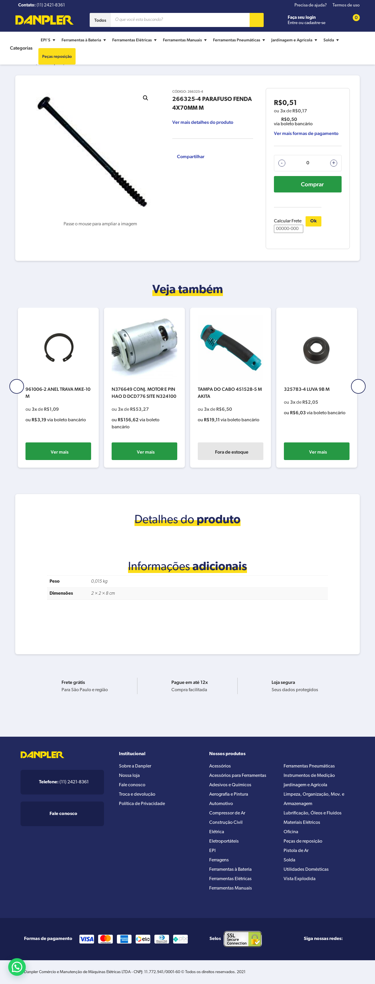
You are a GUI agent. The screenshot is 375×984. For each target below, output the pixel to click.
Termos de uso (346, 5)
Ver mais (60, 452)
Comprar (312, 184)
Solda (331, 40)
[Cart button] (352, 20)
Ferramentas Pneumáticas (240, 40)
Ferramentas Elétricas (135, 40)
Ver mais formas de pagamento (306, 133)
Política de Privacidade (142, 804)
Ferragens (219, 860)
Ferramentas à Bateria (85, 40)
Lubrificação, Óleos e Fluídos (313, 813)
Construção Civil (226, 822)
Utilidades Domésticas (306, 869)
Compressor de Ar (227, 813)
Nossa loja (129, 775)
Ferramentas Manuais (185, 40)
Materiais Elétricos (302, 822)
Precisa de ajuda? (310, 5)
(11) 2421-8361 (64, 782)
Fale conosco (132, 785)
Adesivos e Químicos (230, 785)
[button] (145, 98)
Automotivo (221, 804)
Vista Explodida (300, 879)
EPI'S (49, 40)
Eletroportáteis (224, 841)
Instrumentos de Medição (309, 775)
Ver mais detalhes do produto (202, 122)
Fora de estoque (318, 452)
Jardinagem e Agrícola (295, 40)
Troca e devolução (137, 794)
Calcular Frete (288, 226)
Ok (313, 221)
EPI (212, 850)
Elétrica (216, 832)
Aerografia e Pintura (228, 794)
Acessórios (220, 766)
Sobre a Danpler (135, 766)
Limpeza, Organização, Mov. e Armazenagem (314, 799)
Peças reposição (57, 56)
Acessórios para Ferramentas (237, 775)
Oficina (291, 832)
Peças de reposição (303, 841)
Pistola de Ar (296, 850)
